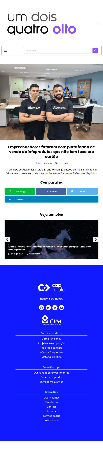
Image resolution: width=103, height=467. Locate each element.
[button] (98, 23)
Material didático (52, 357)
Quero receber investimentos (51, 373)
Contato (52, 407)
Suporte (51, 411)
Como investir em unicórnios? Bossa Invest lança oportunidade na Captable (49, 248)
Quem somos (51, 397)
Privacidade (52, 420)
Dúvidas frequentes (51, 352)
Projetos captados (51, 348)
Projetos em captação (51, 343)
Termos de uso (51, 416)
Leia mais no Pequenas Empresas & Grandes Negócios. (65, 173)
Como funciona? (51, 339)
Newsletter (51, 402)
